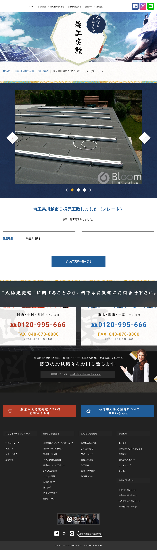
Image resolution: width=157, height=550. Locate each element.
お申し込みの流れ (89, 443)
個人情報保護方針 (127, 460)
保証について (49, 482)
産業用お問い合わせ (128, 490)
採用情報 (123, 454)
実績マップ (10, 448)
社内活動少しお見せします (131, 448)
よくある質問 (49, 476)
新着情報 (9, 460)
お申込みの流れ (50, 471)
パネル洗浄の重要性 (52, 460)
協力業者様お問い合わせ (130, 501)
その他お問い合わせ (128, 506)
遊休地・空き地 (50, 454)
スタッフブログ (50, 493)
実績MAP (88, 7)
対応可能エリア (12, 443)
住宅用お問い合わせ (128, 495)
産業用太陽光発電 (57, 7)
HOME (31, 7)
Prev (8, 134)
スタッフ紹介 (11, 454)
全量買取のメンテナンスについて (58, 443)
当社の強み (42, 7)
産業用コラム (49, 499)
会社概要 (123, 443)
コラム (122, 471)
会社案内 (99, 7)
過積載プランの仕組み (53, 448)
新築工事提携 (87, 460)
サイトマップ (125, 465)
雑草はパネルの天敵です (54, 465)
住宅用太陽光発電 (74, 7)
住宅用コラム (87, 476)
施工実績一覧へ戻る (78, 261)
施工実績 (43, 71)
